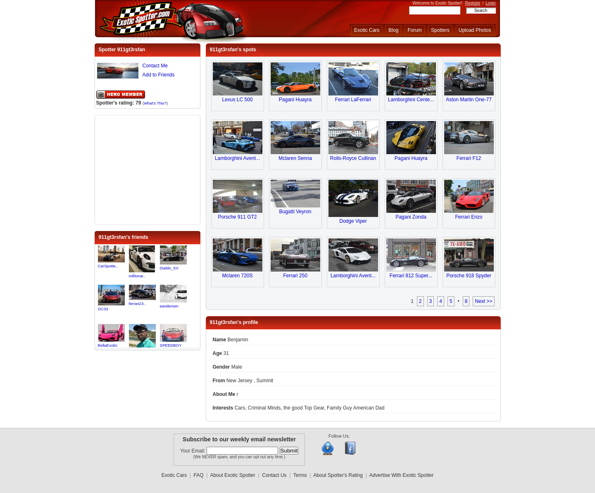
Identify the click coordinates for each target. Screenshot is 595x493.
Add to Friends (159, 75)
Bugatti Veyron (295, 211)
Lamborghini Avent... (237, 158)
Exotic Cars (366, 30)
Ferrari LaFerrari (353, 99)
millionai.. (137, 276)
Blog (393, 30)
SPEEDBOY (171, 345)
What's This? (155, 103)
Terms (300, 475)
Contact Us (274, 475)
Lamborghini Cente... (411, 99)
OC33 (103, 309)
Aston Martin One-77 (469, 99)
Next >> (483, 301)
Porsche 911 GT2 (237, 217)
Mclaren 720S (237, 276)
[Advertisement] (147, 169)
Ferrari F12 (469, 158)
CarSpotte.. (108, 266)
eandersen (169, 306)
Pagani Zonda (410, 217)
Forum (414, 30)
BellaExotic (107, 345)
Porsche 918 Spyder (468, 276)
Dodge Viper (353, 221)
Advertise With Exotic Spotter (401, 475)
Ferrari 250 (295, 276)
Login (490, 3)
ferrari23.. (137, 303)
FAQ (199, 475)
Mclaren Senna (295, 158)
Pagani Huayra (295, 99)
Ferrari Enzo (468, 217)
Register (472, 3)
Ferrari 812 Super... (411, 276)
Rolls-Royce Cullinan (353, 158)
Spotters (440, 30)
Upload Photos (475, 30)
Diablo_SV (169, 268)
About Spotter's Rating (338, 475)
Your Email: (193, 451)
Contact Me (155, 66)
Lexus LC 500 (237, 99)
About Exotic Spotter (232, 475)
